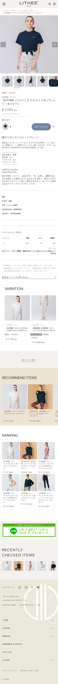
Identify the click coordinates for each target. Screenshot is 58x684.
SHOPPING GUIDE (26, 605)
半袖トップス (34, 10)
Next (54, 44)
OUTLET (7, 652)
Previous (3, 44)
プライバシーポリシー (9, 670)
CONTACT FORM (9, 605)
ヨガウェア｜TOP (8, 10)
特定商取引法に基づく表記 (29, 670)
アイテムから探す (22, 10)
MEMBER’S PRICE (12, 644)
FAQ (38, 605)
